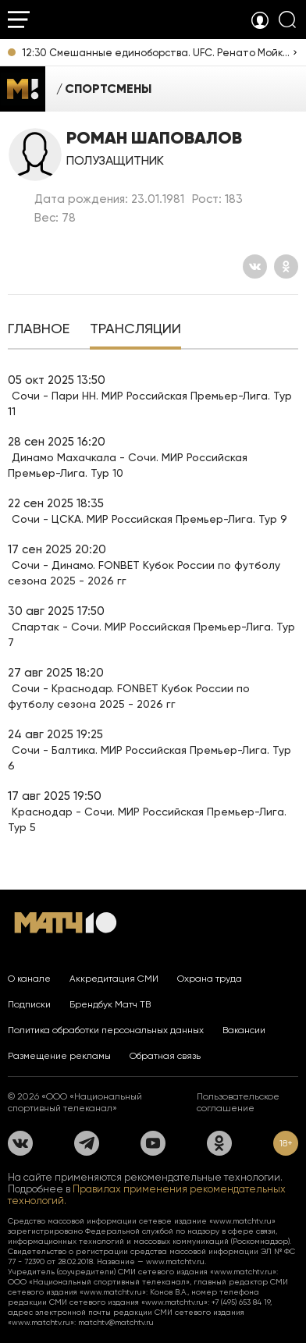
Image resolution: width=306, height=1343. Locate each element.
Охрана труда (209, 978)
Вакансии (243, 1030)
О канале (29, 978)
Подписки (29, 1004)
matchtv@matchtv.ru (116, 1322)
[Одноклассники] (286, 266)
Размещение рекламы (59, 1055)
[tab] (38, 330)
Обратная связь (165, 1055)
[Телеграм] (86, 1143)
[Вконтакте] (255, 266)
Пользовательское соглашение (238, 1102)
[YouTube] (153, 1143)
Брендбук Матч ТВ (110, 1004)
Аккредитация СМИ (113, 978)
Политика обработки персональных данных (106, 1030)
